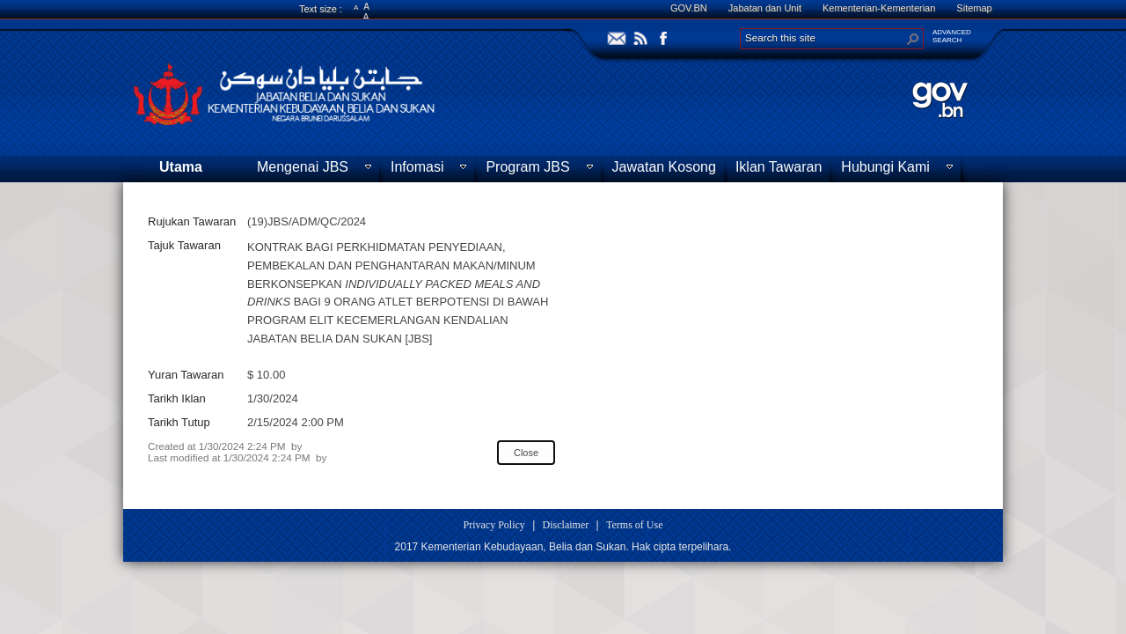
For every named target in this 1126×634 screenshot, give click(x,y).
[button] (913, 38)
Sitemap (973, 8)
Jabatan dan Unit (764, 8)
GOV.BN (688, 8)
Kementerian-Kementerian (879, 8)
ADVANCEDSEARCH (951, 36)
